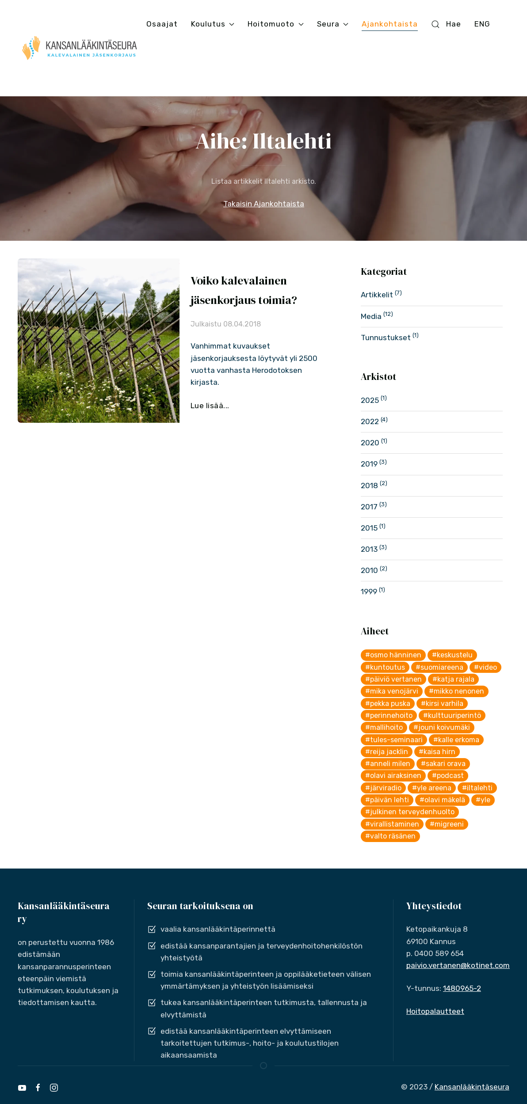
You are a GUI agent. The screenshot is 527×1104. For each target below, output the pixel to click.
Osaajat (162, 23)
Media (371, 316)
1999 (369, 591)
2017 (369, 506)
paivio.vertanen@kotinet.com (458, 965)
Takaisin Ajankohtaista (263, 203)
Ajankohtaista (390, 23)
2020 (370, 442)
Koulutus (212, 23)
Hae (446, 24)
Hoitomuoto (275, 23)
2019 (369, 463)
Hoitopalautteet (435, 1011)
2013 (369, 549)
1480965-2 (462, 988)
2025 (370, 400)
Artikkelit (377, 294)
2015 (369, 528)
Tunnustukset (386, 337)
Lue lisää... (210, 405)
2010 (369, 570)
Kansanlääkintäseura (472, 1086)
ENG (482, 23)
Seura (332, 23)
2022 (370, 421)
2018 (369, 485)
